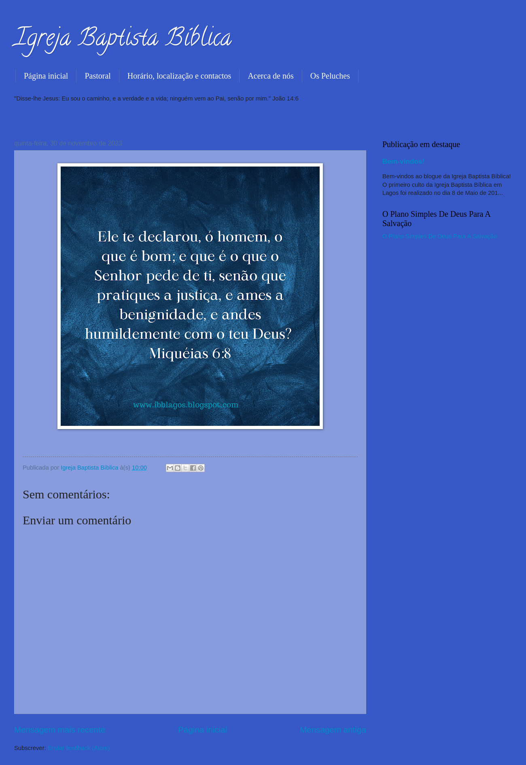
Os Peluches (330, 75)
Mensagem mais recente (60, 729)
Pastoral (97, 75)
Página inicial (46, 75)
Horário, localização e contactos (179, 75)
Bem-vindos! (403, 161)
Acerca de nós (270, 75)
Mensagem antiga (333, 729)
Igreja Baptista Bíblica (122, 40)
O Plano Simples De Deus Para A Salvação (439, 236)
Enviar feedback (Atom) (79, 748)
